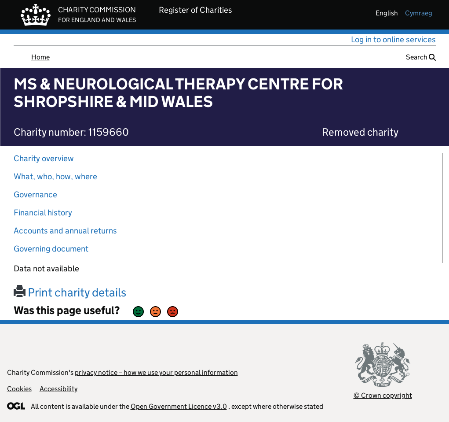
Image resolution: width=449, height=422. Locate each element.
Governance (35, 194)
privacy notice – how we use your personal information (156, 372)
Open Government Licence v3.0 (179, 406)
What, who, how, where (55, 176)
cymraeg (418, 13)
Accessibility (58, 389)
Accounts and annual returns (65, 231)
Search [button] (421, 57)
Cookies (19, 389)
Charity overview (44, 158)
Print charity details (70, 292)
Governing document (51, 249)
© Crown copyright (383, 395)
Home (40, 57)
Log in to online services (393, 39)
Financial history (43, 212)
